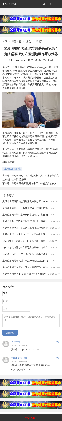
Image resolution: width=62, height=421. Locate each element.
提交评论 (10, 334)
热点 (28, 41)
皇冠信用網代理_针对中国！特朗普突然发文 (34, 183)
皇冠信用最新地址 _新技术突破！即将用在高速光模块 (29, 208)
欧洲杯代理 (9, 4)
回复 (57, 344)
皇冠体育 (16, 41)
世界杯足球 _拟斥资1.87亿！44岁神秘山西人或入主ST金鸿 (31, 234)
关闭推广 (32, 417)
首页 (4, 41)
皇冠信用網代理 (12, 168)
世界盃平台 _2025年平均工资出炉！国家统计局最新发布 (30, 221)
